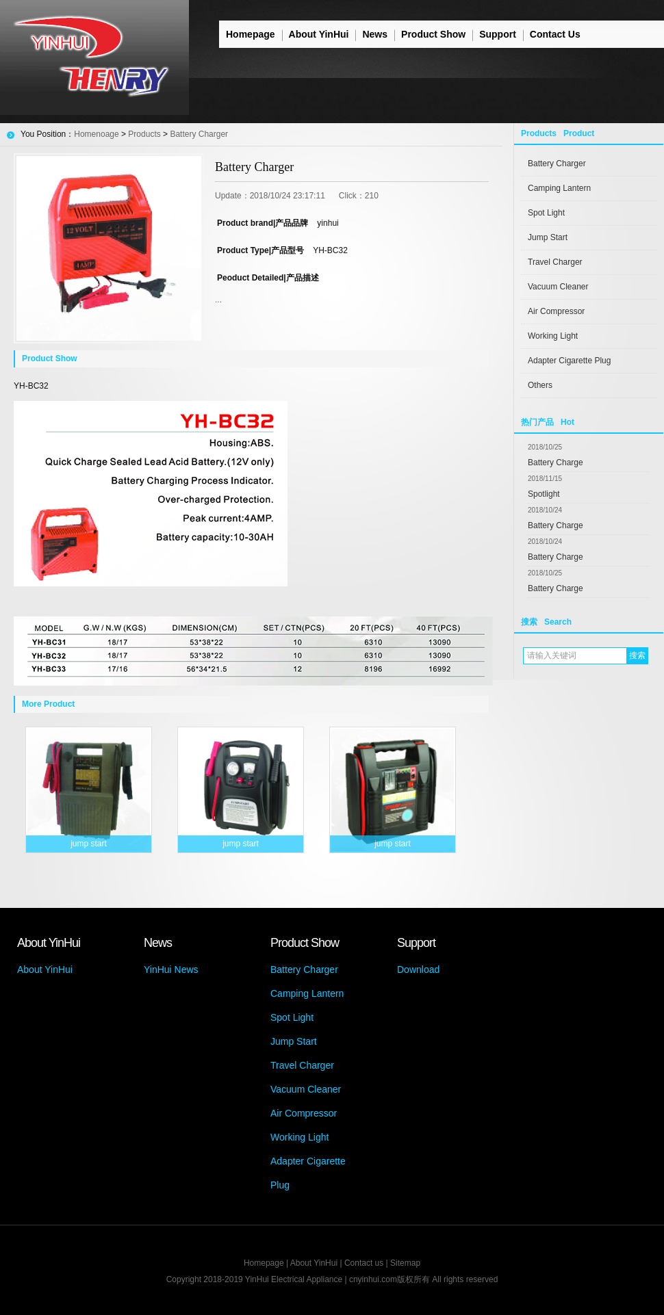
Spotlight (544, 494)
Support (497, 34)
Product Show (433, 34)
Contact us (363, 1263)
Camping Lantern (559, 188)
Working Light (553, 336)
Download (418, 969)
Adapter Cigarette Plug (569, 360)
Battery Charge (555, 462)
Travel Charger (555, 262)
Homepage (250, 34)
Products (144, 134)
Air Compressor (556, 311)
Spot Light (546, 213)
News (374, 34)
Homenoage (96, 134)
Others (540, 385)
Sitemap (405, 1263)
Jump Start (547, 237)
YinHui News (171, 969)
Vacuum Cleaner (558, 286)
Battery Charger (557, 163)
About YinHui (319, 34)
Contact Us (555, 34)
